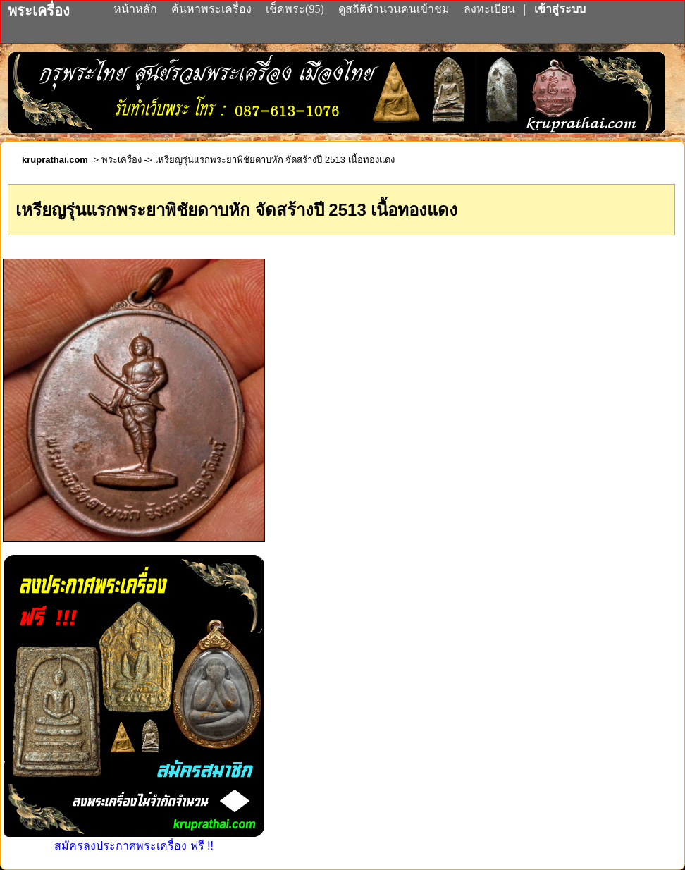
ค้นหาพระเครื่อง (212, 9)
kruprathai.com (55, 159)
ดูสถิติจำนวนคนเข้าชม (394, 9)
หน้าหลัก (136, 9)
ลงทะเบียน (491, 9)
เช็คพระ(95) (295, 9)
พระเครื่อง (121, 159)
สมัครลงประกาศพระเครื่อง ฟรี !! (134, 839)
